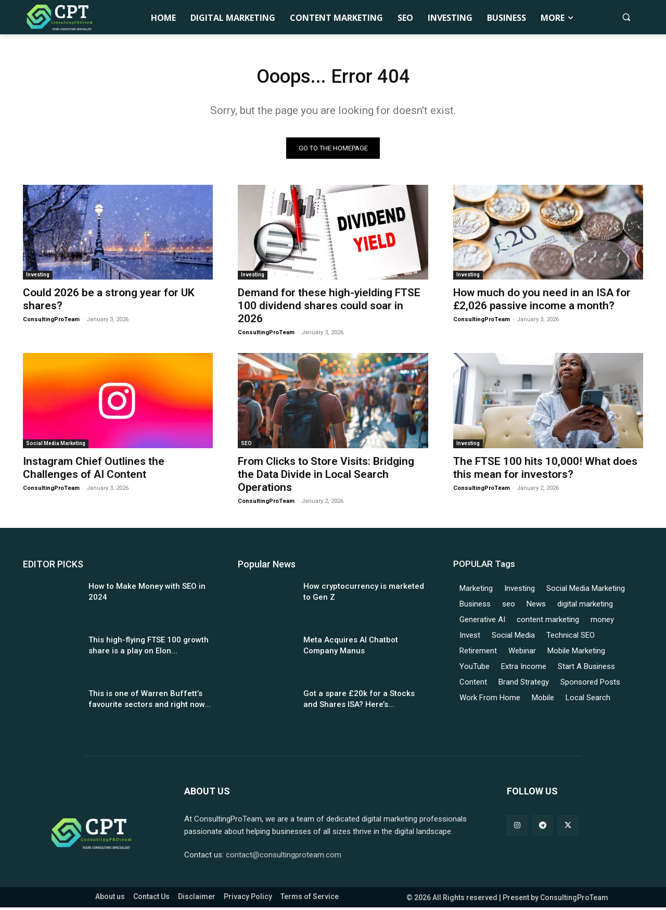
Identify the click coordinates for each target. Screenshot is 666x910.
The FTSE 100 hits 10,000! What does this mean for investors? (545, 470)
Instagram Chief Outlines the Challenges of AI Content (93, 470)
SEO (246, 446)
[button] (626, 17)
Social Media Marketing (55, 446)
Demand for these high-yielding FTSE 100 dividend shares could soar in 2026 (329, 308)
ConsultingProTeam (51, 322)
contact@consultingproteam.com (283, 857)
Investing (37, 278)
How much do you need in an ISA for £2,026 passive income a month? (542, 302)
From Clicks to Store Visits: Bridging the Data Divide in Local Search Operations (326, 477)
